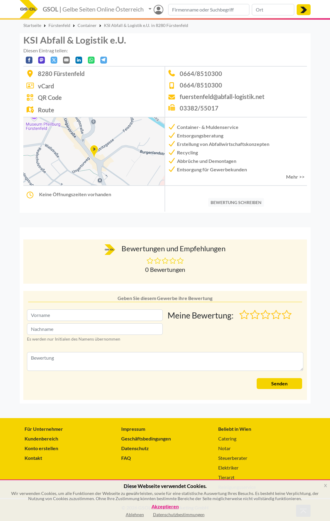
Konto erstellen (41, 448)
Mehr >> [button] (295, 177)
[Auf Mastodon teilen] (41, 60)
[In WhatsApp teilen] (91, 60)
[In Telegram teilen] (103, 60)
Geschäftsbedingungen (146, 438)
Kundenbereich (41, 438)
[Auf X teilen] (54, 60)
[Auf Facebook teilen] (29, 60)
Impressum (133, 429)
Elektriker (228, 467)
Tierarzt (226, 477)
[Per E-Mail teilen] (66, 60)
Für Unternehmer (44, 429)
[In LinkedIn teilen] (78, 60)
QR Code (50, 97)
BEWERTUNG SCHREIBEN (236, 202)
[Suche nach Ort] (273, 9)
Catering (227, 438)
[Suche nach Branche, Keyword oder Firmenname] (208, 9)
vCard (46, 86)
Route (46, 110)
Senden (279, 383)
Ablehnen (135, 514)
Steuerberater (232, 458)
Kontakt (33, 458)
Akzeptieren (165, 506)
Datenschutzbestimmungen (179, 514)
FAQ (126, 458)
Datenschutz (135, 448)
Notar (224, 448)
